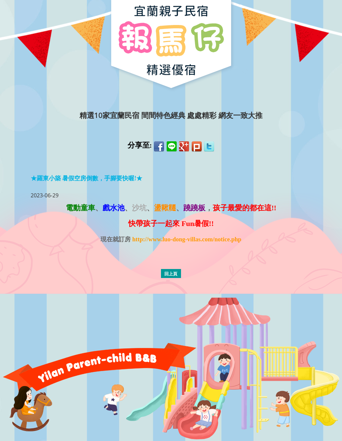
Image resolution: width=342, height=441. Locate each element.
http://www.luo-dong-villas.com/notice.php (186, 239)
